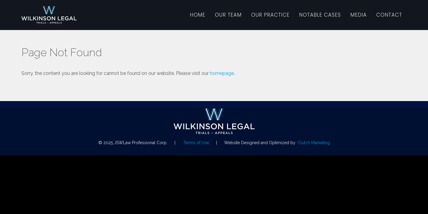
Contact (389, 14)
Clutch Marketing (314, 142)
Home (197, 14)
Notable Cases (320, 14)
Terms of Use (196, 142)
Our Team (228, 14)
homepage (222, 73)
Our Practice (270, 14)
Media (358, 14)
